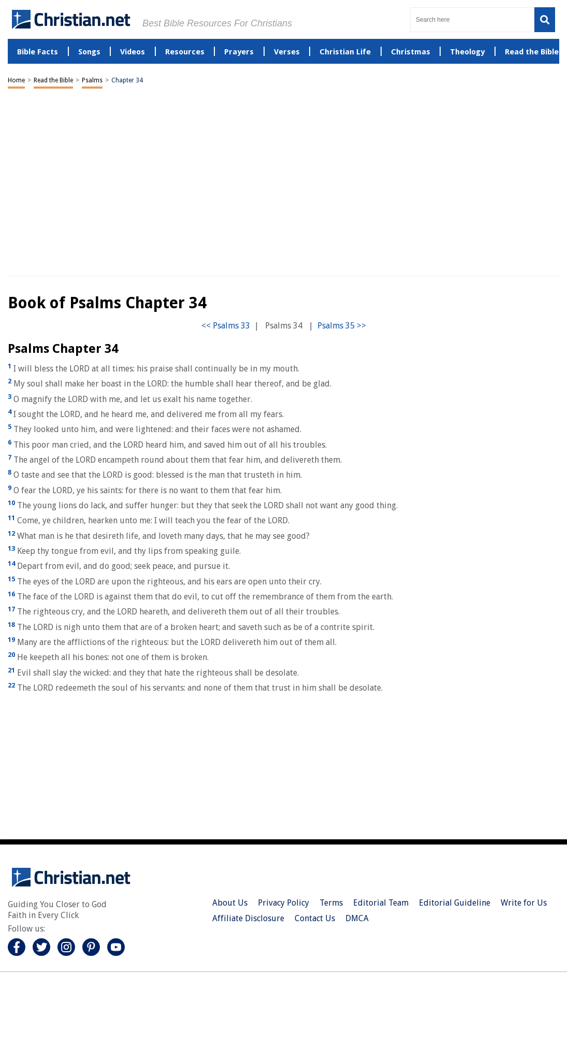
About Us (230, 903)
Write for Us (524, 903)
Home (16, 80)
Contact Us (315, 918)
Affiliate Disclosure (248, 918)
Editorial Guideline (454, 903)
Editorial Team (381, 903)
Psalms (92, 80)
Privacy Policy (283, 903)
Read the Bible (53, 80)
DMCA (357, 918)
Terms (331, 903)
